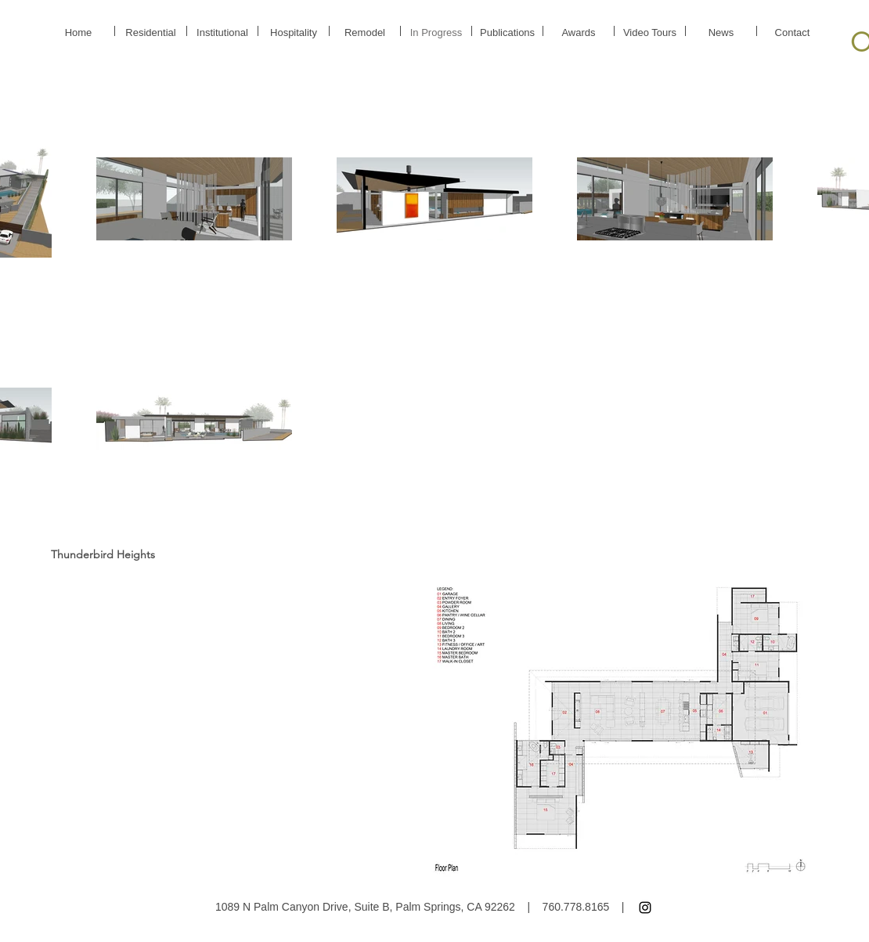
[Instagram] (645, 907)
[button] (620, 729)
